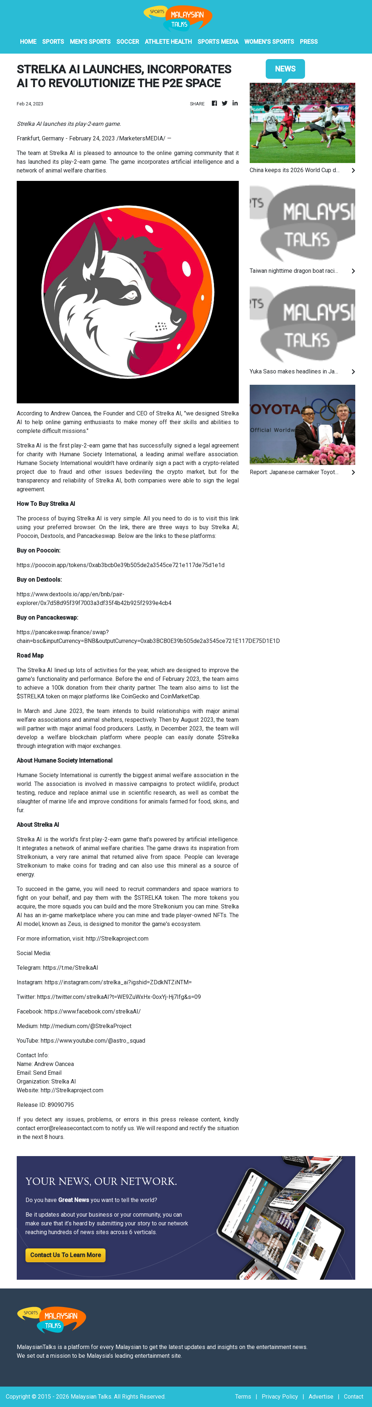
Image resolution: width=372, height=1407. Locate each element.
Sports (53, 41)
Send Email (47, 1072)
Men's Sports (90, 41)
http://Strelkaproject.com (72, 1090)
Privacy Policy (280, 1396)
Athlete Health (168, 41)
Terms (243, 1396)
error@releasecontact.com (70, 1128)
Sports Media (218, 41)
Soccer (127, 41)
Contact (353, 1396)
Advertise (321, 1396)
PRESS (309, 41)
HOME (28, 41)
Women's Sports (269, 41)
